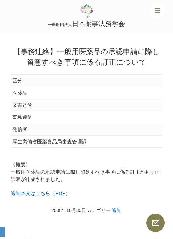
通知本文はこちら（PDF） (40, 193)
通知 (117, 210)
